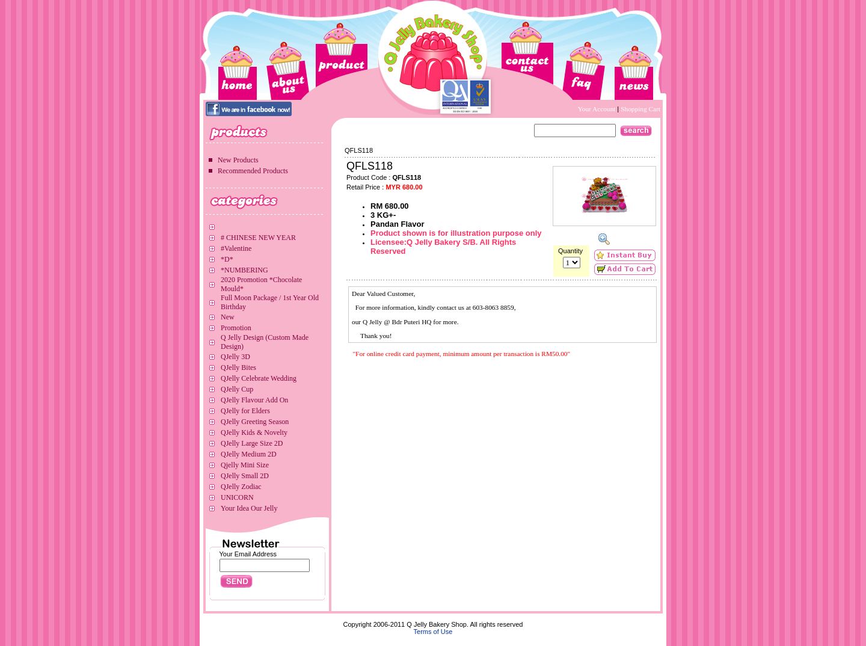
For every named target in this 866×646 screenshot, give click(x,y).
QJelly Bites (238, 367)
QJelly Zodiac (241, 486)
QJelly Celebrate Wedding (258, 378)
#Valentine (236, 248)
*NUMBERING (244, 270)
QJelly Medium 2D (249, 454)
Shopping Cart (640, 108)
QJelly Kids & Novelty (254, 432)
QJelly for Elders (245, 411)
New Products (238, 160)
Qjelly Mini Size (245, 465)
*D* (227, 259)
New (228, 317)
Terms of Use (433, 631)
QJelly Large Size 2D (252, 443)
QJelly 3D (235, 356)
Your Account (598, 108)
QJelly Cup (237, 389)
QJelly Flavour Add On (254, 400)
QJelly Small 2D (245, 476)
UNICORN (237, 497)
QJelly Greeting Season (255, 421)
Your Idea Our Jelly (249, 508)
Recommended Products (253, 171)
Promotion (236, 328)
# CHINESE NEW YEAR (258, 237)
